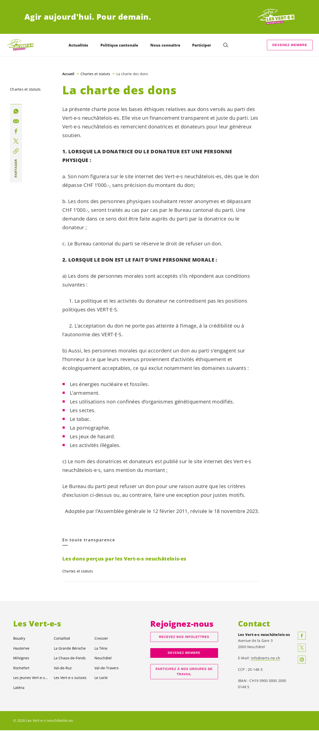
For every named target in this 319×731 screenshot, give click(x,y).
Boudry (19, 639)
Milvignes (21, 658)
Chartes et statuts (95, 74)
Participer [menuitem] (201, 45)
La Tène (100, 649)
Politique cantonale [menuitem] (119, 45)
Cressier (101, 639)
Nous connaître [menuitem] (165, 45)
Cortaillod (62, 639)
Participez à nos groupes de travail (184, 672)
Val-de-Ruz (63, 668)
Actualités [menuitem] (78, 45)
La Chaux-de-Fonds (70, 658)
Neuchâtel (103, 658)
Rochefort (21, 668)
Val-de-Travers (106, 668)
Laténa (18, 688)
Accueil (68, 74)
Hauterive (21, 649)
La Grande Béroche (70, 649)
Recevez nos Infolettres (184, 637)
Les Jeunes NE (30, 678)
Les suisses (70, 678)
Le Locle (101, 678)
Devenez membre (289, 45)
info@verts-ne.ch (265, 658)
